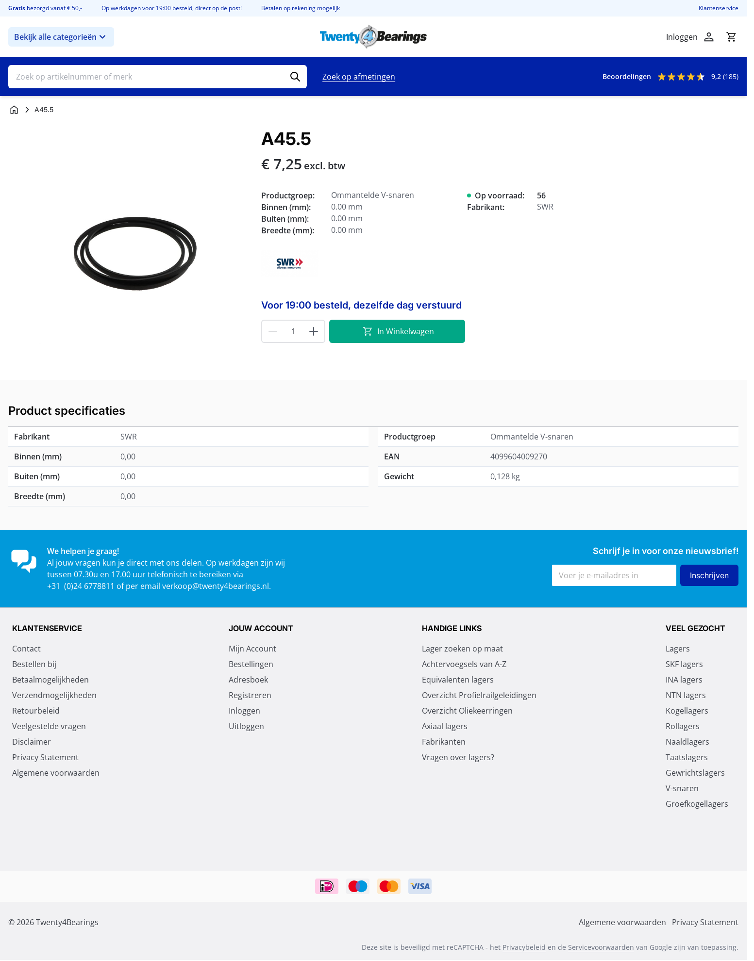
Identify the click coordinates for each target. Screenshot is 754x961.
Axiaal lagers (445, 727)
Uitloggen (246, 727)
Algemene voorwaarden (56, 774)
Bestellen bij (34, 665)
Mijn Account (252, 649)
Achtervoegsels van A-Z (464, 665)
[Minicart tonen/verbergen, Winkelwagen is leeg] (731, 37)
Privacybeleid (524, 948)
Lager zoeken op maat (462, 649)
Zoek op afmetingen (358, 76)
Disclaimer (31, 743)
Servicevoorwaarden (601, 948)
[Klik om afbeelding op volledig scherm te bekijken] (129, 250)
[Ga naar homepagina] (14, 109)
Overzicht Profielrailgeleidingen (479, 696)
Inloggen (244, 712)
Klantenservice (718, 8)
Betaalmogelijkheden (50, 680)
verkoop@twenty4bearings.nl (215, 586)
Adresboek (248, 680)
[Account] (709, 37)
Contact (26, 649)
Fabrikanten (444, 743)
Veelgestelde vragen (49, 727)
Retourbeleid (36, 712)
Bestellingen (251, 665)
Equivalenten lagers (458, 680)
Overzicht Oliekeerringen (467, 712)
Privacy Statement (45, 758)
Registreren (250, 696)
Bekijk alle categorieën (61, 37)
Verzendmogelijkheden (54, 696)
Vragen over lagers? (458, 758)
